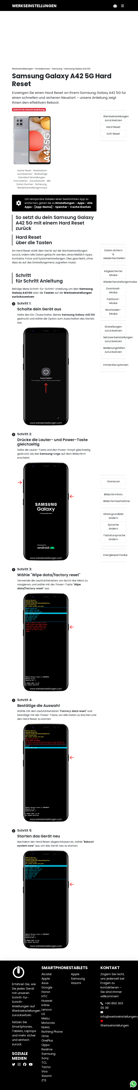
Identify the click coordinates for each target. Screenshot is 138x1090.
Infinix (45, 1005)
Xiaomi (46, 1076)
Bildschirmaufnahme (114, 501)
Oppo (45, 1045)
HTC (44, 996)
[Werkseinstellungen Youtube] (30, 1064)
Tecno (46, 1067)
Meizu (45, 1018)
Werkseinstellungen (34, 6)
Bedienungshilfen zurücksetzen (114, 350)
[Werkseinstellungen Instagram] (18, 1064)
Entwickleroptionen (114, 365)
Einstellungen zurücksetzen (113, 328)
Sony (45, 1058)
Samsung (48, 1054)
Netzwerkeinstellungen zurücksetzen (114, 339)
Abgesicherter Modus (113, 273)
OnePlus (47, 1040)
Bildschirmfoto (113, 494)
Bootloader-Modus (113, 312)
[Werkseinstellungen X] (14, 1064)
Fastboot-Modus (113, 301)
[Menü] (122, 6)
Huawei (46, 1001)
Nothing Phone (52, 1032)
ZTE (43, 1080)
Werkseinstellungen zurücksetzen (114, 118)
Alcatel (46, 974)
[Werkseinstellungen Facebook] (24, 1064)
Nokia (45, 1027)
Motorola (48, 1023)
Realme (46, 1049)
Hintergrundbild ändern (113, 516)
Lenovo (46, 1009)
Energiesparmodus (114, 555)
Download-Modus (113, 290)
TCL (44, 1063)
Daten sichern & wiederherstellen (114, 254)
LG (43, 1014)
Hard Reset (113, 127)
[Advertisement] (69, 39)
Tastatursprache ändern (114, 537)
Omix (45, 1036)
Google (46, 987)
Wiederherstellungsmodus (114, 282)
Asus (45, 983)
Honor (45, 992)
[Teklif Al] (115, 6)
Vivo (44, 1071)
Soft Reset (113, 134)
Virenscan (113, 481)
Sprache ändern (113, 527)
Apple (45, 978)
